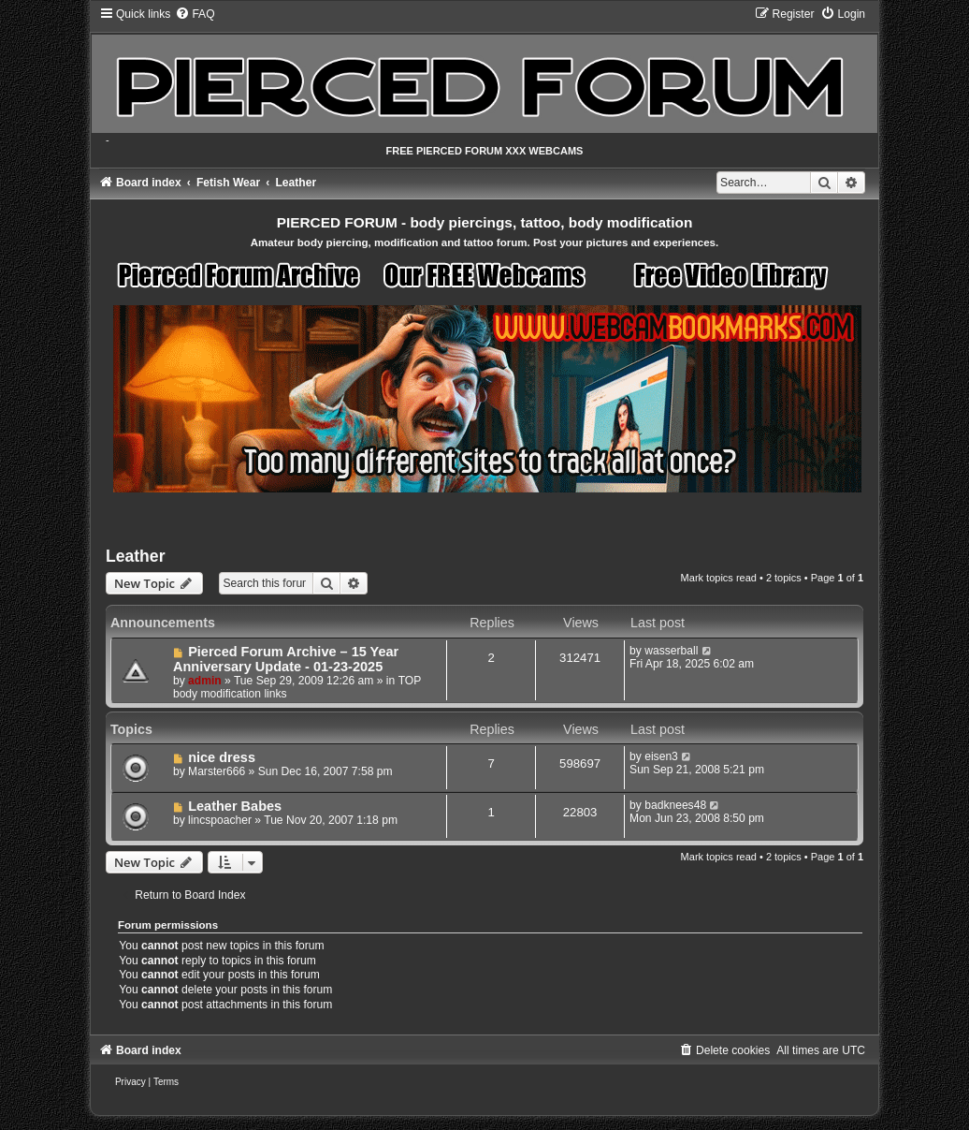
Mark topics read (719, 577)
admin (205, 680)
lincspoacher (220, 820)
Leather (136, 556)
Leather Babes (235, 806)
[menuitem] (194, 14)
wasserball (671, 650)
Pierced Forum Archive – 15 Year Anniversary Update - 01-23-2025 (285, 659)
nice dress (221, 757)
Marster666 (216, 771)
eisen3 (661, 756)
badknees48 (675, 805)
